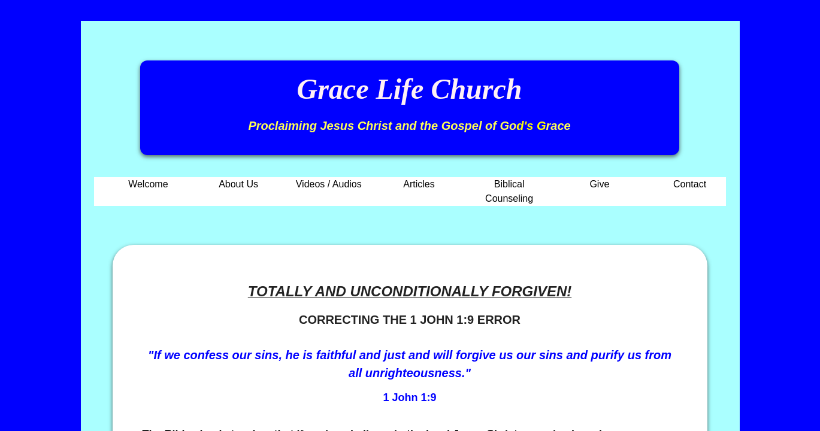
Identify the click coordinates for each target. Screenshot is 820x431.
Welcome (148, 184)
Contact (689, 184)
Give (599, 184)
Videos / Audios (329, 184)
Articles (418, 184)
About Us (238, 184)
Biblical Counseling (509, 191)
